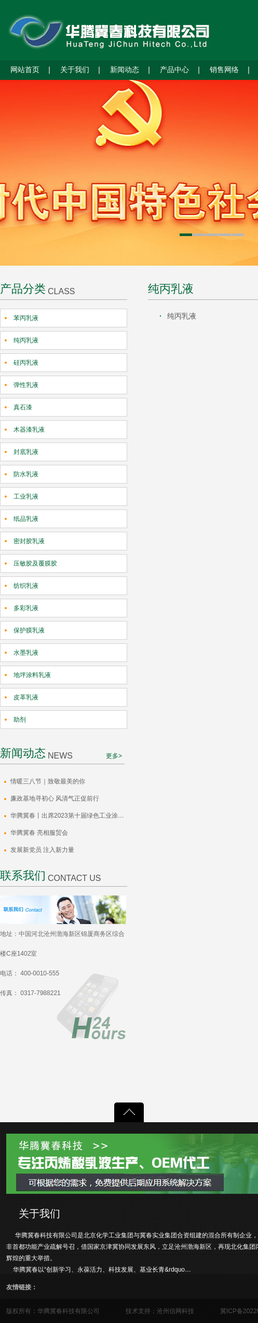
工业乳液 (25, 496)
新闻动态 (124, 70)
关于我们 (74, 70)
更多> (114, 756)
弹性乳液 (25, 385)
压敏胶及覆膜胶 (35, 563)
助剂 (19, 719)
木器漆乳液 (29, 429)
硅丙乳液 (25, 362)
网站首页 (24, 70)
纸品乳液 (25, 518)
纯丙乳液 (25, 340)
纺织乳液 (25, 585)
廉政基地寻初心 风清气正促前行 (54, 798)
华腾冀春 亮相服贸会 (39, 832)
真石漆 (22, 407)
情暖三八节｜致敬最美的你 (47, 781)
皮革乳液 (25, 697)
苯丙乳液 (25, 318)
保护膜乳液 (29, 630)
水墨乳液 (25, 652)
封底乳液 (25, 452)
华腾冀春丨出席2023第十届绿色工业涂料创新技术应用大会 (68, 815)
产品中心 (174, 70)
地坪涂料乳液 (32, 675)
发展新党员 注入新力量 (42, 849)
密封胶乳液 (29, 541)
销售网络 (224, 70)
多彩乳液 (25, 608)
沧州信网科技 (175, 1311)
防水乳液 (25, 474)
